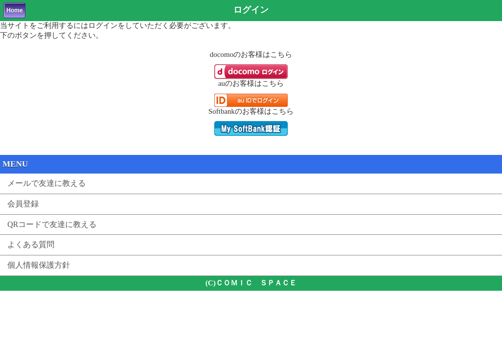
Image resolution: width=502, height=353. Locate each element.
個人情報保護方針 (38, 265)
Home (14, 10)
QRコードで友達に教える (52, 224)
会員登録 (23, 204)
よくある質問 (30, 244)
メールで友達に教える (46, 183)
